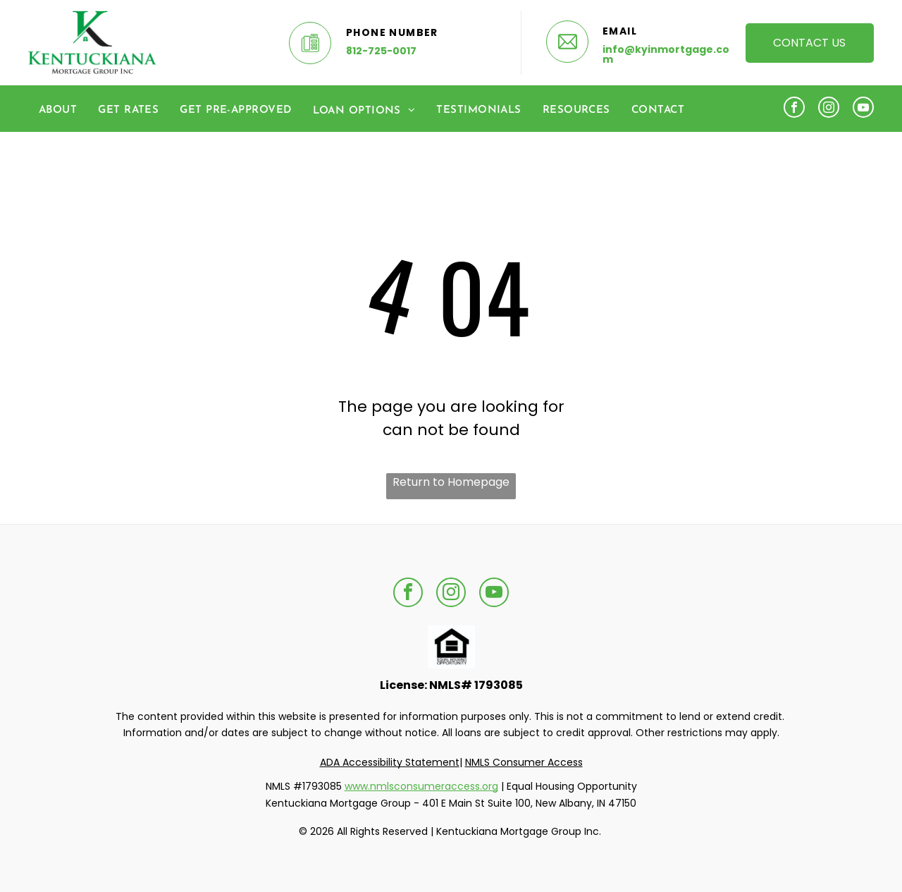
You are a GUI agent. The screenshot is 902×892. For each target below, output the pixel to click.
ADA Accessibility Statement (389, 762)
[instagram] (828, 109)
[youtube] (863, 109)
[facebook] (794, 109)
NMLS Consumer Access (524, 762)
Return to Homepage (451, 482)
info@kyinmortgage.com (666, 54)
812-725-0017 (381, 51)
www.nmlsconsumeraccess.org (421, 786)
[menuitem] (57, 110)
